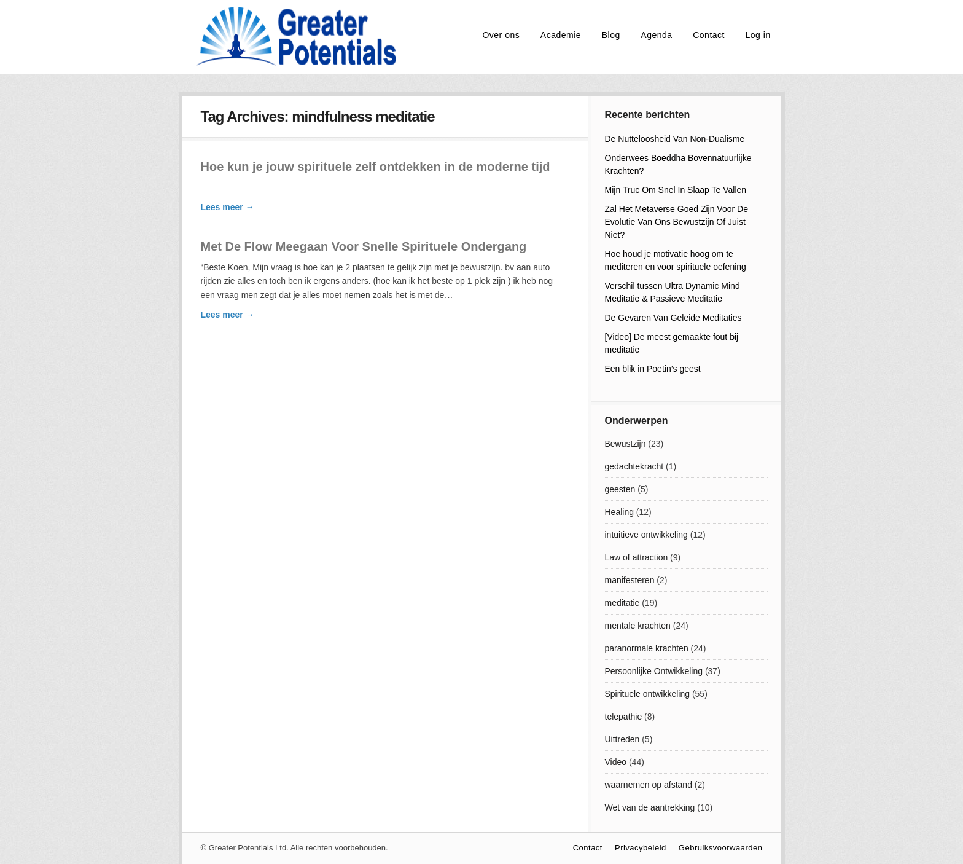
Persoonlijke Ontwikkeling (654, 671)
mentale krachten (638, 625)
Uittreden (622, 739)
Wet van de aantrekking (650, 807)
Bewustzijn (625, 444)
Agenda (656, 35)
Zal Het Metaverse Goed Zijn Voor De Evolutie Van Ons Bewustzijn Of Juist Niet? (676, 222)
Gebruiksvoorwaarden (721, 847)
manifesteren (630, 580)
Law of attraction (636, 557)
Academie (560, 35)
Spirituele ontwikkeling (647, 694)
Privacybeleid (640, 847)
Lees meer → (227, 207)
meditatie (622, 603)
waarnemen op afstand (648, 785)
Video (616, 762)
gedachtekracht (634, 466)
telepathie (623, 716)
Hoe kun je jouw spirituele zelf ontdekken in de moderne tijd (375, 166)
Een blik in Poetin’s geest (653, 369)
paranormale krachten (646, 648)
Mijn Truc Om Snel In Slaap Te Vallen (676, 190)
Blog (611, 35)
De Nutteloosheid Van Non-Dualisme (675, 139)
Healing (619, 512)
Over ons (501, 35)
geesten (620, 489)
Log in (758, 35)
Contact (709, 35)
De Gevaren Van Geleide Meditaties (673, 318)
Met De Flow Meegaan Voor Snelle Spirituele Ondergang (364, 246)
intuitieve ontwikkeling (646, 535)
